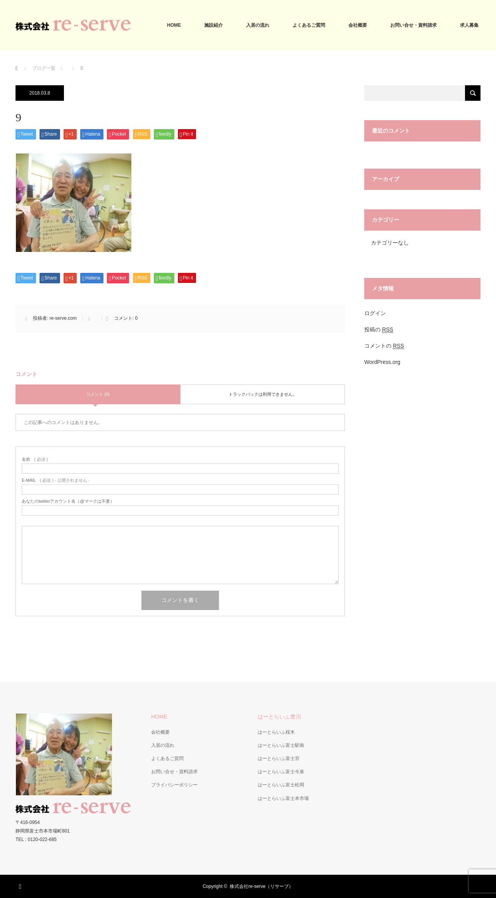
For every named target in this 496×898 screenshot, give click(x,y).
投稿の (378, 329)
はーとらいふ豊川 (279, 717)
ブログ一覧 (43, 68)
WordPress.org (382, 362)
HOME (174, 25)
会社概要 (357, 25)
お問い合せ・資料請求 (413, 25)
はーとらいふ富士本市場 (283, 798)
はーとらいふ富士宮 (279, 758)
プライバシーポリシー (174, 785)
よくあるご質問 (309, 25)
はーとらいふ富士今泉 (281, 771)
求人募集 (469, 25)
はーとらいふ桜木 (276, 732)
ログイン (375, 313)
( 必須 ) (35, 459)
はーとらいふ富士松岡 (281, 785)
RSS (21, 885)
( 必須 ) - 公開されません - (56, 480)
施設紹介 (213, 25)
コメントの (384, 346)
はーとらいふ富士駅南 (281, 745)
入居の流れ (257, 25)
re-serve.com (63, 318)
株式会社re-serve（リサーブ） (261, 886)
